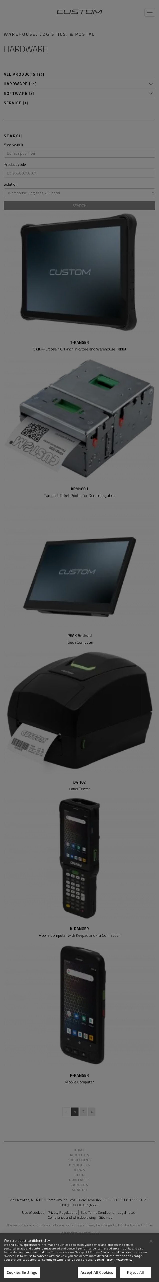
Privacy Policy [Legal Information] (123, 1265)
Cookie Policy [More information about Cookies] (104, 1265)
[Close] (151, 1247)
